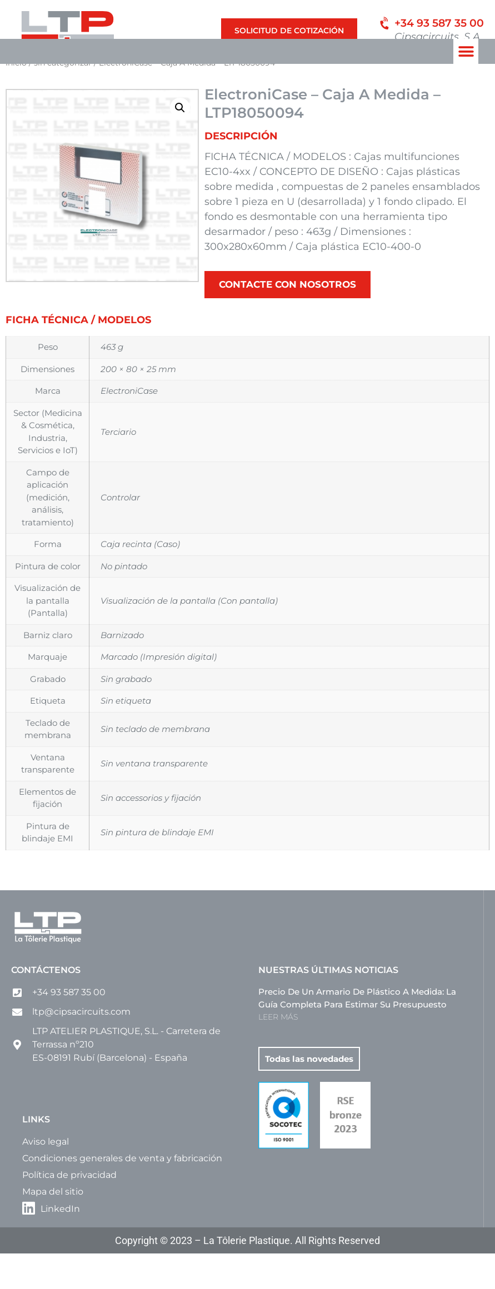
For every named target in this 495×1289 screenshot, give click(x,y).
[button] (465, 51)
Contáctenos (46, 1005)
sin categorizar (63, 97)
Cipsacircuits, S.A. (438, 37)
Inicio (16, 97)
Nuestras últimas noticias (328, 1005)
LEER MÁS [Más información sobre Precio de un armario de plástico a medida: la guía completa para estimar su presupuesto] (278, 1052)
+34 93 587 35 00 (439, 23)
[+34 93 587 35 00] (384, 25)
